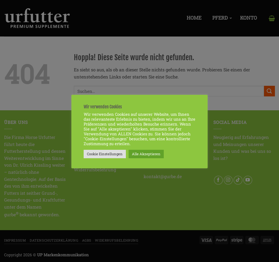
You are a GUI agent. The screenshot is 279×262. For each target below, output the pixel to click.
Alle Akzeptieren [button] (146, 153)
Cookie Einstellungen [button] (105, 153)
